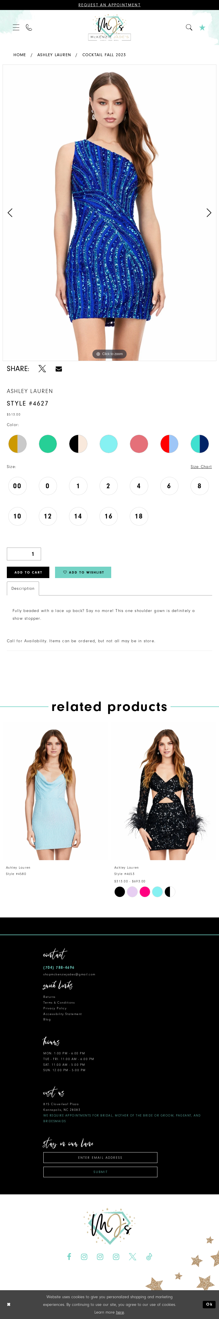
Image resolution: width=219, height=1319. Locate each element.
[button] (16, 27)
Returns (49, 996)
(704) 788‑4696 (59, 967)
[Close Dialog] (8, 1305)
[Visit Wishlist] (202, 27)
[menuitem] (16, 27)
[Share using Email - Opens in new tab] (58, 368)
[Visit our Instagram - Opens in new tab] (84, 1257)
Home (19, 54)
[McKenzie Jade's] (109, 27)
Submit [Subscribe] (101, 1172)
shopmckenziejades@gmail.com (69, 974)
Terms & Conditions (59, 1002)
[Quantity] (24, 554)
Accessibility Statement (62, 1014)
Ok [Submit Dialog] (209, 1304)
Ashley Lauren (54, 54)
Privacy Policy (55, 1008)
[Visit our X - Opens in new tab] (132, 1257)
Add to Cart (28, 572)
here (120, 1312)
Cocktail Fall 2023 (104, 54)
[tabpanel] (109, 213)
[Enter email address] (100, 1157)
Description (23, 588)
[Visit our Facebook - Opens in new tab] (69, 1257)
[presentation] (55, 791)
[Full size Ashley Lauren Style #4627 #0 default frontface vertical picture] (109, 213)
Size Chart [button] (201, 466)
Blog (47, 1019)
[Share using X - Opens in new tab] (42, 368)
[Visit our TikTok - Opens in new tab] (148, 1257)
